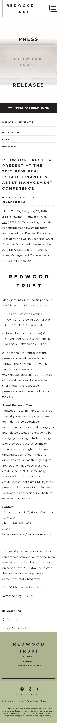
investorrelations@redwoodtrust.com (27, 534)
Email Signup (28, 675)
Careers (28, 656)
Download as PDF (14, 201)
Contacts (12, 619)
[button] (53, 8)
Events (5, 139)
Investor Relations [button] (28, 107)
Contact (28, 661)
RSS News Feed (16, 628)
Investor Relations (28, 666)
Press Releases (9, 132)
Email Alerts (8, 146)
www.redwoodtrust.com (18, 374)
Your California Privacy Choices (33, 701)
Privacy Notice (9, 701)
